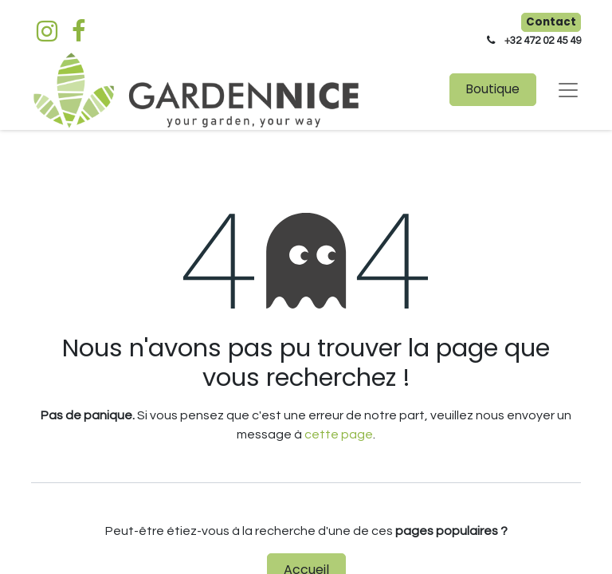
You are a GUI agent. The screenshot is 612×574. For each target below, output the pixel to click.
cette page (338, 434)
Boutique (493, 89)
